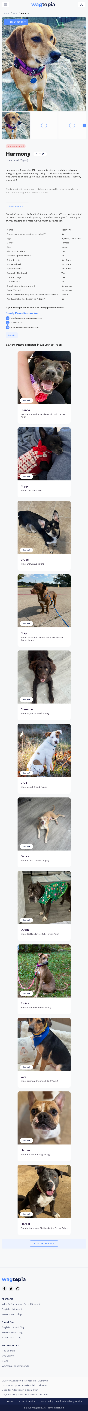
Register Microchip (12, 1309)
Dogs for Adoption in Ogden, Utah (20, 1390)
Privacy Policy (46, 1401)
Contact (10, 1401)
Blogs (5, 1361)
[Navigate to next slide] (84, 125)
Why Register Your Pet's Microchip (21, 1304)
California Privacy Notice (69, 1401)
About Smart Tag (11, 1337)
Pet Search (8, 1350)
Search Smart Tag (12, 1332)
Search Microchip (12, 1314)
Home (6, 13)
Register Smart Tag (13, 1327)
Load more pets (44, 1243)
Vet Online (8, 1355)
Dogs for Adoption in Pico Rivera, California (25, 1394)
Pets (15, 13)
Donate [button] (11, 335)
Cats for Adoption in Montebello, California (25, 1380)
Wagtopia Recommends (15, 1366)
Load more (16, 206)
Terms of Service (26, 1401)
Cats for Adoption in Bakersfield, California (25, 1385)
